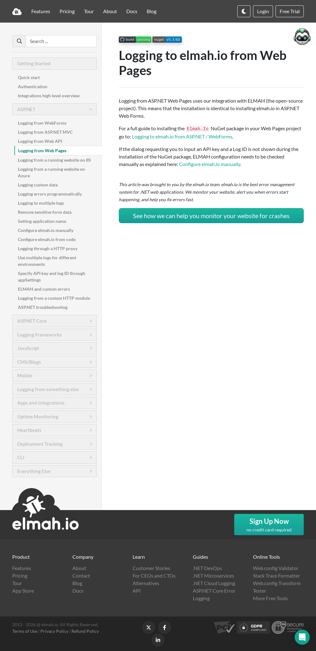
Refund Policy (85, 631)
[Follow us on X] (148, 627)
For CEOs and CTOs (154, 575)
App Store (23, 591)
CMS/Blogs (29, 362)
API (137, 591)
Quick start (29, 77)
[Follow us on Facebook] (164, 627)
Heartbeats (29, 430)
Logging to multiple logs (41, 203)
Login (263, 11)
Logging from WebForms (42, 123)
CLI (20, 457)
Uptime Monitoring (37, 416)
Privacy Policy (54, 631)
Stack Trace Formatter (276, 575)
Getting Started (33, 63)
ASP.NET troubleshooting (42, 307)
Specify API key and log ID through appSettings (51, 276)
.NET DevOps (207, 568)
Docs (131, 11)
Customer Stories (151, 568)
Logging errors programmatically (50, 193)
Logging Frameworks (39, 334)
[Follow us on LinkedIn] (158, 640)
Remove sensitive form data (44, 212)
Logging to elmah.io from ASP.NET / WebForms (182, 136)
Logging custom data (38, 184)
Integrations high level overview (49, 95)
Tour (89, 11)
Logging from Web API (40, 141)
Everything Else (33, 471)
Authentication (32, 86)
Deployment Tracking (40, 444)
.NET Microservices (213, 575)
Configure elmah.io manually (45, 230)
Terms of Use (24, 631)
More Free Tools (270, 598)
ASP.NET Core (32, 321)
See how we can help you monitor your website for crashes (211, 215)
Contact (81, 575)
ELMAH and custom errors (44, 289)
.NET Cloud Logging (214, 583)
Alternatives (146, 583)
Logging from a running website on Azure (51, 172)
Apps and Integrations (41, 403)
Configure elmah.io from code (47, 239)
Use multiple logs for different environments (47, 261)
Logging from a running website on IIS (54, 160)
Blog (151, 11)
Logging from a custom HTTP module (54, 298)
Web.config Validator (275, 568)
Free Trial (290, 11)
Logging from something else (48, 389)
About (110, 11)
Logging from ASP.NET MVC (45, 132)
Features (40, 11)
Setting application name (42, 221)
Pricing (67, 11)
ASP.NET (26, 109)
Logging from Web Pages (42, 150)
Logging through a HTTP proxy (47, 248)
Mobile (24, 375)
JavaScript (28, 348)
